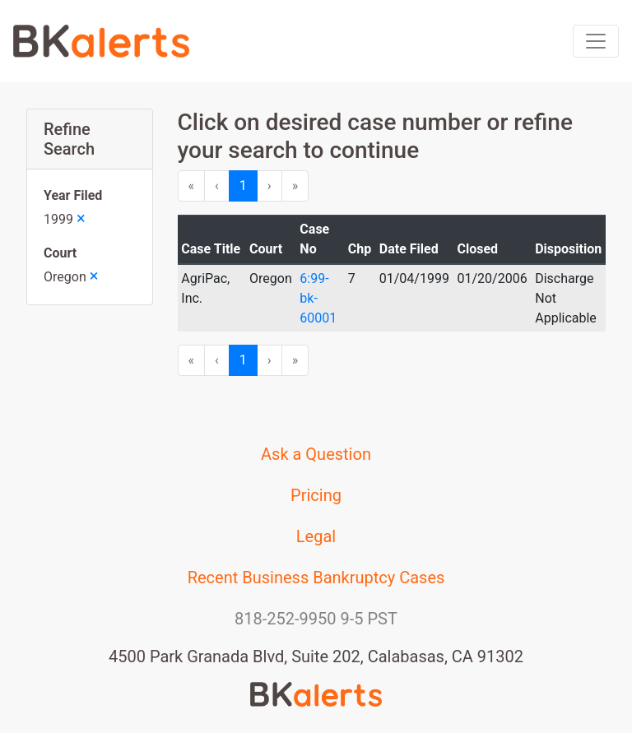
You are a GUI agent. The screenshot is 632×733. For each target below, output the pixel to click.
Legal (316, 536)
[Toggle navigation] (596, 41)
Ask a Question (316, 454)
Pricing (316, 495)
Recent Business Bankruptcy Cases (316, 577)
